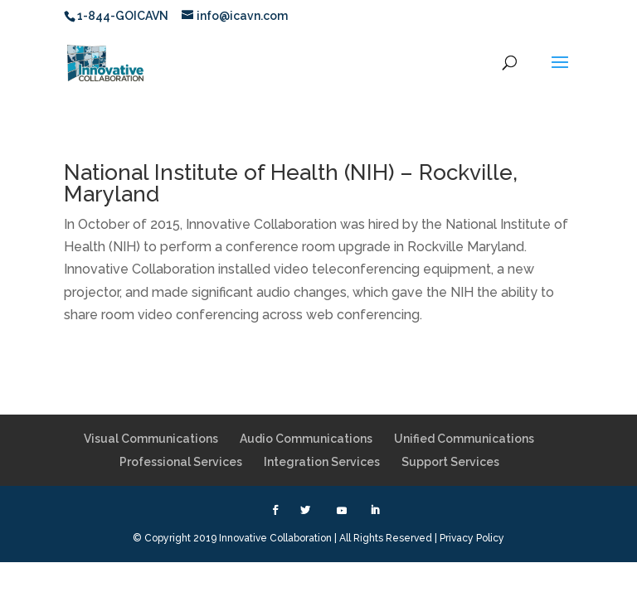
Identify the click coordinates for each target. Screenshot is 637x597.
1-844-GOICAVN (122, 15)
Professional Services (180, 461)
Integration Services (322, 461)
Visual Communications (151, 438)
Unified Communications (464, 438)
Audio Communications (306, 438)
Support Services (450, 461)
